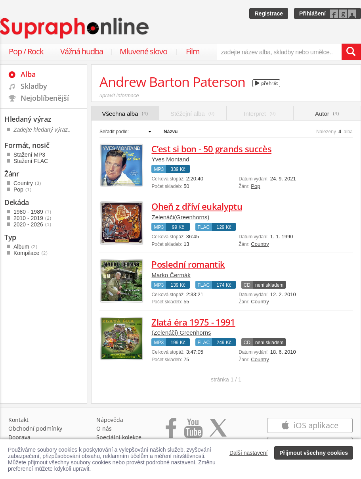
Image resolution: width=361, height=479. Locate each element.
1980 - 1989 (32, 212)
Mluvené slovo (143, 51)
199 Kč (177, 342)
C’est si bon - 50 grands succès (211, 149)
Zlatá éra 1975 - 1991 (193, 322)
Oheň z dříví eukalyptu (196, 206)
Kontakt (18, 419)
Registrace (268, 13)
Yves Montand (170, 159)
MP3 (159, 169)
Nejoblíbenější (45, 98)
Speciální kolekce (118, 437)
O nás (104, 428)
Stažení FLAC (30, 161)
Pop (255, 186)
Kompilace (30, 253)
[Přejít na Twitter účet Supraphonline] (218, 432)
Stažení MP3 (29, 154)
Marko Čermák (170, 275)
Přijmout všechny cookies (313, 453)
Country (260, 244)
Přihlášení (312, 13)
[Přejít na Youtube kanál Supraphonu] (193, 432)
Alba (28, 74)
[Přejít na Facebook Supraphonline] (171, 432)
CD (247, 285)
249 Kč (224, 342)
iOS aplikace (309, 425)
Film (193, 51)
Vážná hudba (81, 51)
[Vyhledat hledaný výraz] (351, 52)
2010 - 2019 (32, 218)
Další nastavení (248, 453)
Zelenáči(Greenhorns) (180, 217)
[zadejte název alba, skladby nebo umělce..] (279, 52)
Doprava (19, 437)
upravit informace (119, 95)
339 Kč (177, 169)
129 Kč (224, 227)
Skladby (34, 86)
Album (25, 246)
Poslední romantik (188, 264)
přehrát (266, 83)
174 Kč (224, 285)
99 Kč (178, 227)
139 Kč (177, 285)
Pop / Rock (26, 51)
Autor (327, 113)
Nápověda (109, 419)
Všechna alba (125, 113)
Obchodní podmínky (35, 428)
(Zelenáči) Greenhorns (181, 332)
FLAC (204, 227)
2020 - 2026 (32, 224)
